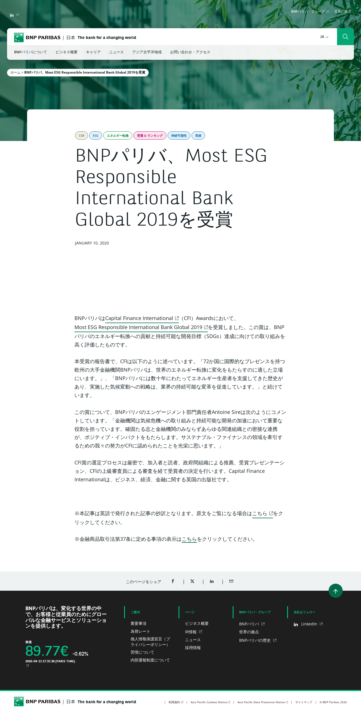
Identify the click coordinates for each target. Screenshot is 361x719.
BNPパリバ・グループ (308, 12)
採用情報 (193, 647)
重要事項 (138, 623)
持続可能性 (179, 135)
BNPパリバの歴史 (255, 640)
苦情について (142, 652)
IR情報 (191, 631)
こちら (259, 513)
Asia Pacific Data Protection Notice (261, 702)
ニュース (193, 639)
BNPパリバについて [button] (30, 52)
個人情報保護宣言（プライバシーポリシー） (150, 641)
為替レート (140, 631)
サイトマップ (303, 702)
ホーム (15, 72)
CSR (81, 135)
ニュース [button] (116, 52)
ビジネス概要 (197, 623)
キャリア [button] (93, 52)
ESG (95, 135)
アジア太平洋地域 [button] (147, 52)
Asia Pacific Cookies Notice (209, 702)
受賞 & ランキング (150, 135)
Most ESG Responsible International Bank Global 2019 (138, 327)
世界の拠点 (342, 12)
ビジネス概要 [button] (67, 52)
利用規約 (174, 702)
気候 (198, 135)
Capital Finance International (139, 318)
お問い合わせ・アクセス (190, 52)
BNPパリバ (249, 624)
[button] (324, 37)
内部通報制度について (150, 660)
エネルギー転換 (118, 135)
